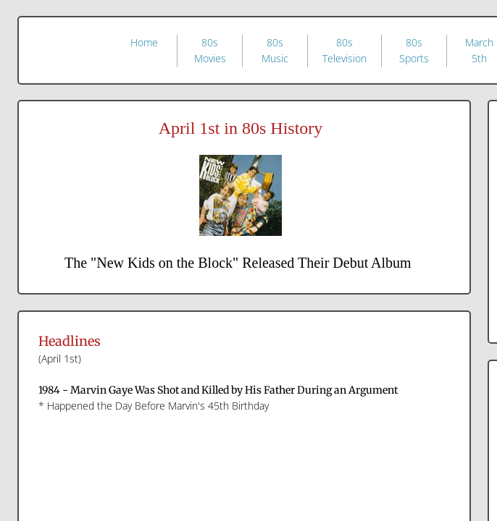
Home (144, 42)
